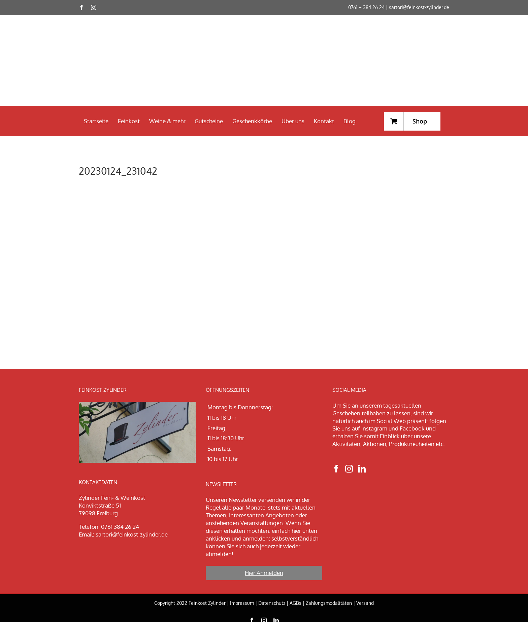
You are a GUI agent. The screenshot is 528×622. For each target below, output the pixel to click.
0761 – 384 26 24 (366, 7)
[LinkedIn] (362, 469)
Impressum (242, 603)
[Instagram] (349, 469)
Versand (365, 603)
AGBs (295, 603)
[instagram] (93, 7)
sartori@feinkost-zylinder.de (419, 7)
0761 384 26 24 (120, 526)
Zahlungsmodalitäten (329, 603)
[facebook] (81, 7)
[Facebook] (336, 469)
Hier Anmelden (264, 572)
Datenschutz (271, 603)
